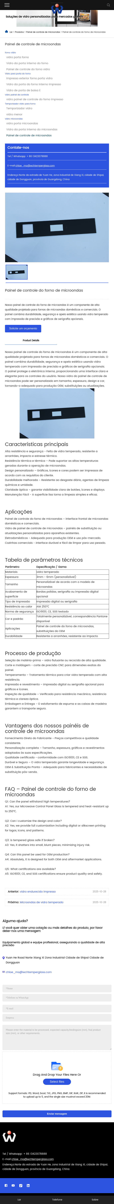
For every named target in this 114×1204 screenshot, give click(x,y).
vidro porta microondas (22, 123)
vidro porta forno (17, 57)
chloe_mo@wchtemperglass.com (29, 972)
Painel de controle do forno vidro (28, 69)
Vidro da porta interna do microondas (31, 129)
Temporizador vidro (19, 108)
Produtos (19, 32)
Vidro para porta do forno (18, 73)
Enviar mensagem (57, 1113)
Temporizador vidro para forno (20, 103)
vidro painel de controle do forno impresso (34, 99)
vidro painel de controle (17, 94)
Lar (11, 32)
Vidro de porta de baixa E (23, 90)
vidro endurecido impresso (38, 892)
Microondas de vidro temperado (41, 902)
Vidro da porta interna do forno (27, 63)
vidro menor (14, 114)
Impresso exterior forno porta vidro (29, 78)
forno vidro (10, 52)
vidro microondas (14, 118)
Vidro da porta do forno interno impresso (33, 84)
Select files (57, 1081)
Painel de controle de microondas (43, 32)
